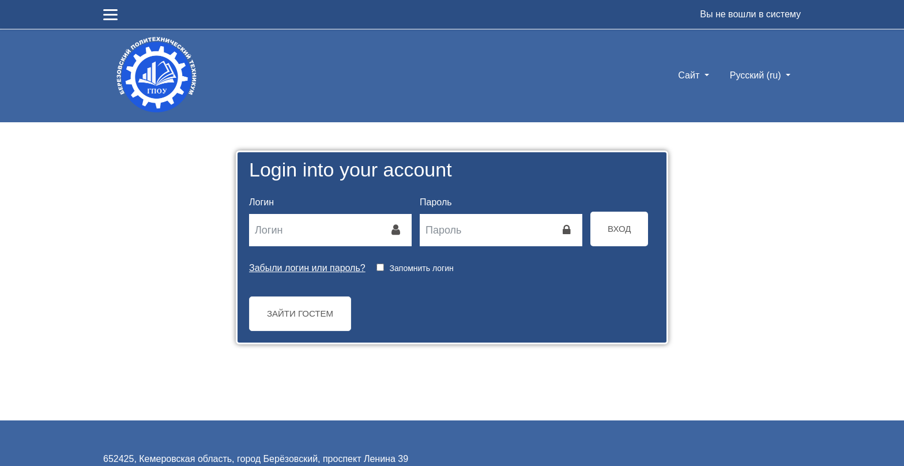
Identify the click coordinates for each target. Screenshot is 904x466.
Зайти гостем (300, 313)
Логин (261, 202)
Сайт (690, 75)
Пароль (436, 202)
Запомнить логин (422, 268)
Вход (619, 229)
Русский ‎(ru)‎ (757, 75)
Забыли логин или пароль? (307, 268)
